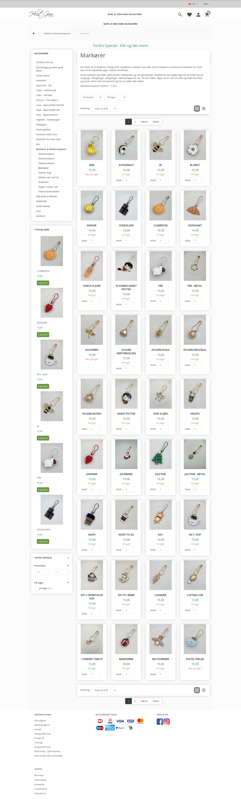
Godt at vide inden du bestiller (125, 14)
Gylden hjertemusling (126, 351)
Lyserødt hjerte (91, 659)
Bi (38, 426)
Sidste (156, 121)
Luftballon (195, 595)
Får (39, 477)
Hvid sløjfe (160, 413)
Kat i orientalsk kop (92, 596)
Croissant (195, 225)
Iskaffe (195, 413)
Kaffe (91, 534)
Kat (160, 534)
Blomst (195, 165)
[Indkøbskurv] (207, 14)
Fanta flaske (92, 286)
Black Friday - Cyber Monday (47, 751)
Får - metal (195, 286)
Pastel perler (195, 659)
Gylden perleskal (195, 350)
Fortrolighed (40, 720)
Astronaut (126, 165)
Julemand (126, 474)
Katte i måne (126, 595)
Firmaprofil (39, 738)
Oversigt (38, 742)
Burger (92, 225)
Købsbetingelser (42, 725)
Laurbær (160, 595)
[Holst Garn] (41, 14)
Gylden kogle (161, 350)
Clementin (43, 271)
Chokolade (43, 529)
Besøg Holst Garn (42, 747)
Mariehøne (126, 659)
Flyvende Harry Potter (126, 287)
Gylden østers (92, 413)
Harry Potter (126, 413)
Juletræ (160, 474)
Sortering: (85, 108)
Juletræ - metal (195, 474)
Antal (119, 180)
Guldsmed (91, 350)
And (91, 165)
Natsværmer (160, 659)
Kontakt (37, 729)
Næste (144, 121)
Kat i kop (42, 374)
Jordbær (42, 322)
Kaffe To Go (126, 534)
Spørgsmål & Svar (42, 733)
